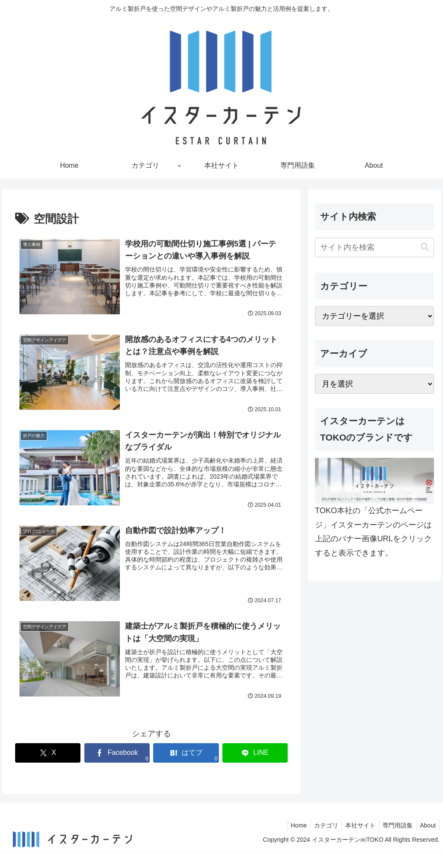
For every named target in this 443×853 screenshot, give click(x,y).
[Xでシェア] (47, 753)
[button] (425, 247)
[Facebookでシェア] (117, 753)
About (427, 825)
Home (290, 825)
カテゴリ (319, 825)
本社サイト (355, 825)
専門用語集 (394, 825)
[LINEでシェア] (255, 753)
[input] (374, 247)
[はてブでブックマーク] (185, 753)
